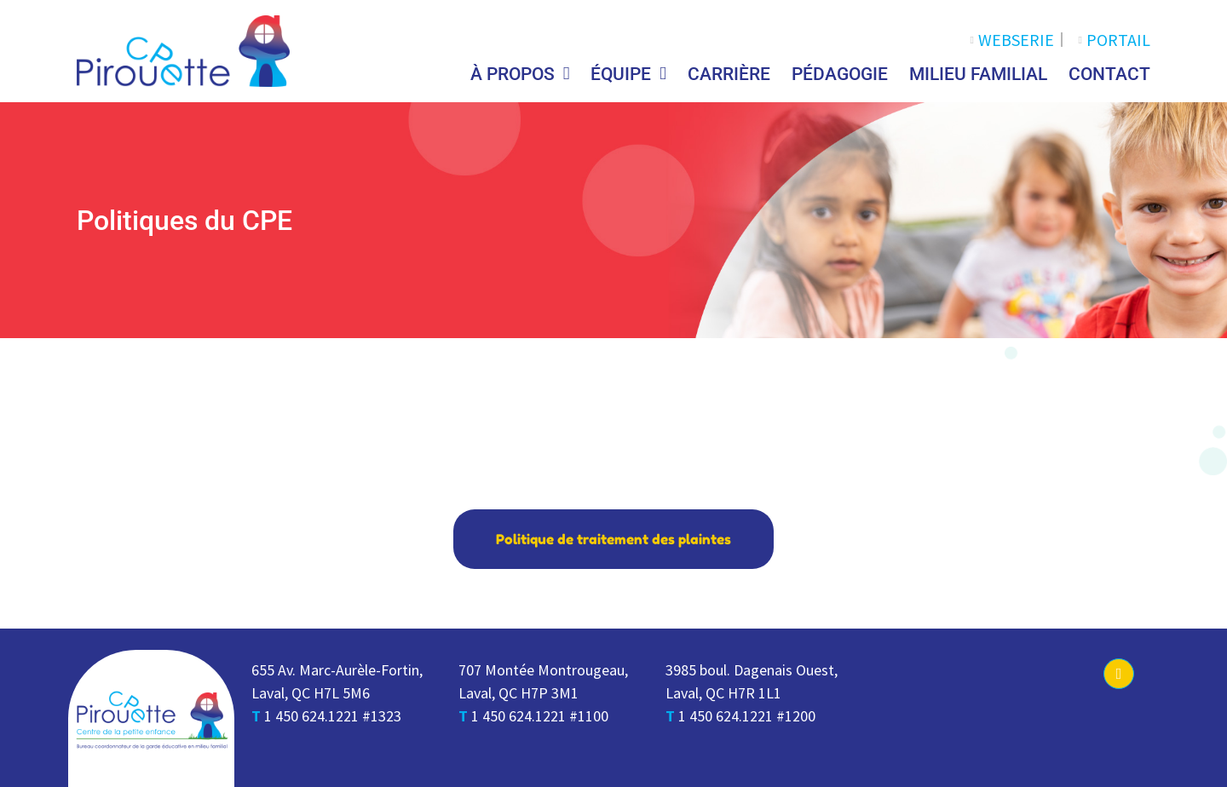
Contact (1109, 74)
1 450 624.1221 (311, 716)
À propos (520, 73)
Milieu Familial (978, 74)
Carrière (729, 74)
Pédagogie (840, 74)
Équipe (628, 73)
